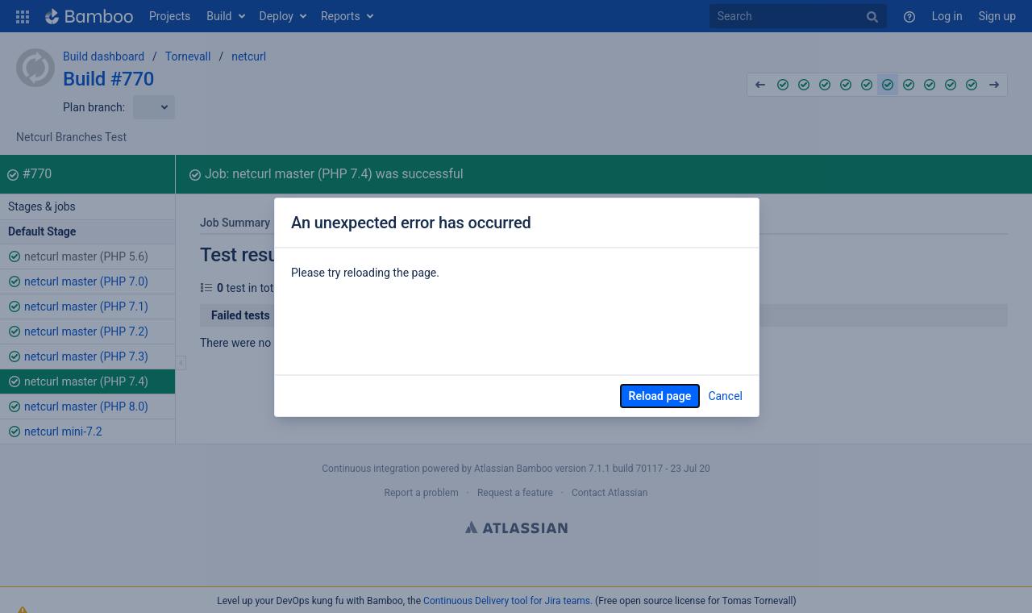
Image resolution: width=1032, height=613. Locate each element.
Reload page (660, 396)
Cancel (725, 396)
